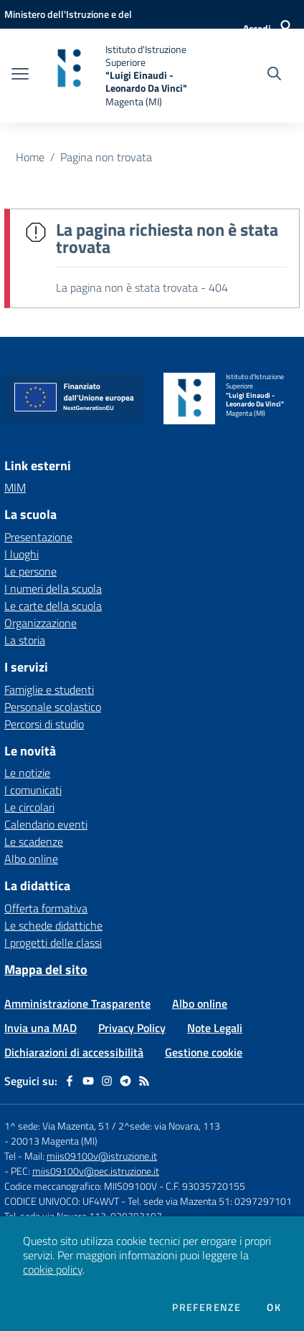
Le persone (30, 571)
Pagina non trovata (106, 157)
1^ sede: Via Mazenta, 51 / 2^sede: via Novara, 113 (112, 1125)
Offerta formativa (45, 908)
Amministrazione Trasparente (77, 1003)
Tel (11, 1155)
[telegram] (125, 1080)
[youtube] (88, 1080)
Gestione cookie (203, 1052)
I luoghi (21, 554)
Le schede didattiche (53, 925)
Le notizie (27, 772)
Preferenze (206, 1307)
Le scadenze (33, 841)
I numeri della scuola (53, 588)
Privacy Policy (132, 1027)
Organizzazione (40, 622)
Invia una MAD (40, 1027)
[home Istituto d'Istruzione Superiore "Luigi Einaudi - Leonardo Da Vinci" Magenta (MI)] (121, 75)
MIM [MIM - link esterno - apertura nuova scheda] (15, 487)
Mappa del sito (45, 969)
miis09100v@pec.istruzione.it (95, 1170)
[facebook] (69, 1080)
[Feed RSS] (144, 1080)
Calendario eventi (45, 824)
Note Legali (214, 1027)
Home (30, 157)
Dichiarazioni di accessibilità (73, 1052)
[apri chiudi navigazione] (20, 75)
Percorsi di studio (44, 724)
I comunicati (33, 789)
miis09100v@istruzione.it (102, 1155)
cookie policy (52, 1269)
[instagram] (106, 1080)
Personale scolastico (52, 706)
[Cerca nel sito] (274, 75)
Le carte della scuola (53, 605)
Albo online (31, 858)
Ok (274, 1307)
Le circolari (29, 807)
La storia (24, 640)
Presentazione (38, 536)
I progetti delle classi (53, 942)
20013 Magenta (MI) (54, 1140)
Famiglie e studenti (49, 689)
